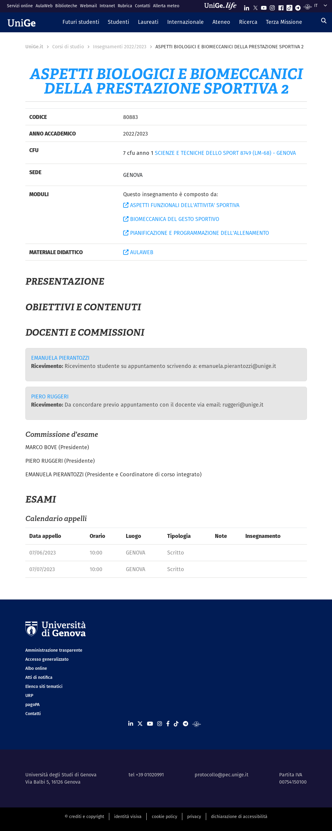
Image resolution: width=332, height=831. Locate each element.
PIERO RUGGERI (50, 396)
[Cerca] (324, 20)
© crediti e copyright (84, 816)
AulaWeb (44, 6)
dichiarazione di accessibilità (239, 816)
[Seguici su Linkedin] (246, 6)
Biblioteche (66, 6)
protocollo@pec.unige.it (221, 774)
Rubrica (125, 6)
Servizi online (20, 6)
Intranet (107, 6)
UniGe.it (34, 46)
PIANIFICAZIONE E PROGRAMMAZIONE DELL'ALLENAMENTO (196, 233)
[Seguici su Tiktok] (289, 6)
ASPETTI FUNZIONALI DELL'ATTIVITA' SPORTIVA (181, 205)
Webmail (88, 6)
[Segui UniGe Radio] (307, 6)
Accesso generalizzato (47, 659)
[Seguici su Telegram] (298, 6)
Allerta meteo (166, 6)
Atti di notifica (39, 677)
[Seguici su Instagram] (272, 6)
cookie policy (164, 816)
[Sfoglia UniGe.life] (222, 6)
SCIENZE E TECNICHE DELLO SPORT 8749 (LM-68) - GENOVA (225, 153)
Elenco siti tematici (43, 686)
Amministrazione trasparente (53, 650)
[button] (81, 22)
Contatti (142, 6)
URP (29, 695)
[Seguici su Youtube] (263, 6)
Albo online (36, 668)
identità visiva (128, 816)
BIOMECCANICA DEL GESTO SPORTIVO (171, 219)
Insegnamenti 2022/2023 (119, 46)
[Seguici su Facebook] (281, 6)
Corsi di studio (68, 46)
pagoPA (32, 705)
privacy (194, 816)
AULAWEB (138, 252)
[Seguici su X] (255, 6)
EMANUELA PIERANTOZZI (60, 358)
